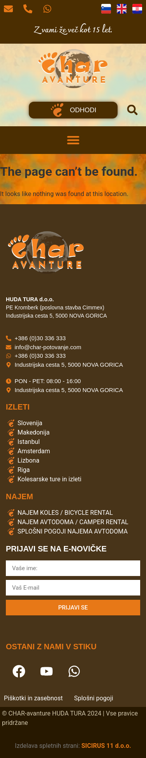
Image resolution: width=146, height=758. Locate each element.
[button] (132, 110)
